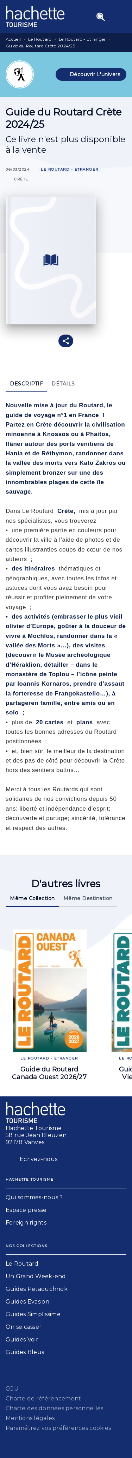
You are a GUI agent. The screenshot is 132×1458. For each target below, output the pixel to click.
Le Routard (40, 39)
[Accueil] (35, 16)
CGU (12, 1388)
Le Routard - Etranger (82, 39)
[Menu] (109, 17)
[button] (91, 74)
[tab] (26, 383)
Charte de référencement (43, 1398)
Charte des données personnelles (54, 1408)
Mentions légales (30, 1418)
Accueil (13, 39)
